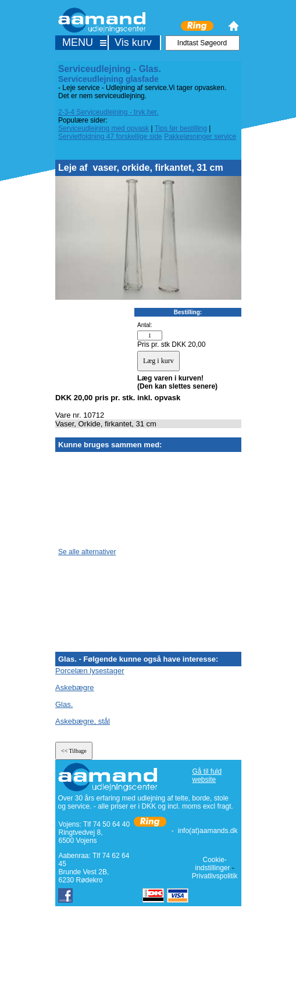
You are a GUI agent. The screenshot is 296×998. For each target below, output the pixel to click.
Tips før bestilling (181, 128)
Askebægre (74, 687)
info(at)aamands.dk (208, 831)
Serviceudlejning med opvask (103, 128)
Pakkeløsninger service (200, 136)
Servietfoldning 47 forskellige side (110, 136)
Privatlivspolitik (215, 876)
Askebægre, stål (82, 721)
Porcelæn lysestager (89, 670)
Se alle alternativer (87, 552)
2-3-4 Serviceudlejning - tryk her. (108, 112)
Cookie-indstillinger (212, 864)
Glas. (64, 704)
